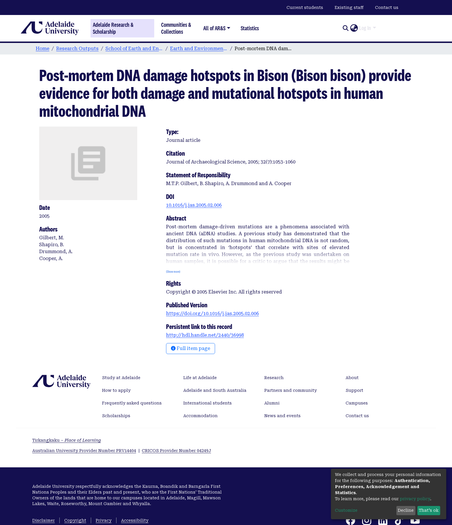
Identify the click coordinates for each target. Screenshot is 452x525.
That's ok (428, 510)
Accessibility (134, 520)
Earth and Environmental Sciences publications (199, 48)
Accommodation (200, 415)
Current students (305, 7)
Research (274, 377)
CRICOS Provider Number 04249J (176, 450)
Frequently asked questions (132, 403)
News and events (282, 415)
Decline (406, 510)
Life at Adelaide (200, 377)
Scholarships (116, 415)
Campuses (357, 403)
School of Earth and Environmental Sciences (134, 48)
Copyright (75, 520)
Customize (346, 510)
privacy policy (415, 498)
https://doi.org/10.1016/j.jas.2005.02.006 (212, 313)
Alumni (272, 403)
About (352, 377)
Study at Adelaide (121, 377)
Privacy (104, 520)
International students (207, 403)
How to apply (116, 390)
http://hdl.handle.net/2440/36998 (205, 335)
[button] (354, 28)
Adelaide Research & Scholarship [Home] (113, 28)
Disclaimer (43, 520)
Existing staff (349, 7)
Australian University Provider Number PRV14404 (84, 450)
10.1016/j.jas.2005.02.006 (194, 205)
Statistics (250, 28)
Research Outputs (77, 48)
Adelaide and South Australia (214, 390)
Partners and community (290, 390)
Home (42, 48)
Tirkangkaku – (66, 440)
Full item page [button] (190, 348)
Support (354, 390)
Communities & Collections (176, 28)
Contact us (386, 7)
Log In (365, 28)
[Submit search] (345, 28)
